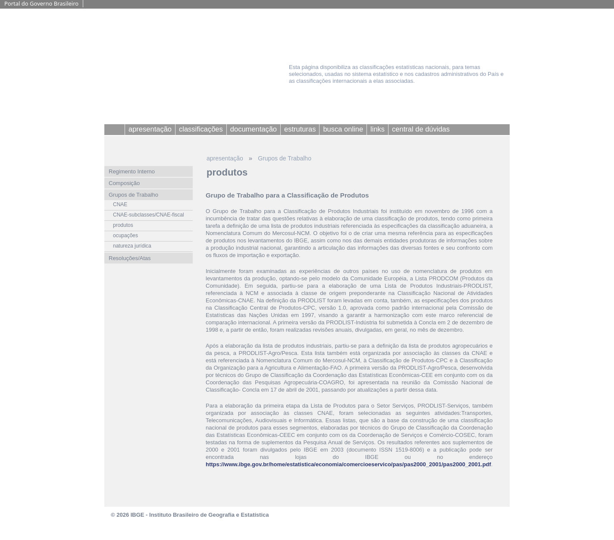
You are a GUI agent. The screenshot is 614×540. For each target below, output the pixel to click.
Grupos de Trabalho (284, 158)
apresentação (225, 158)
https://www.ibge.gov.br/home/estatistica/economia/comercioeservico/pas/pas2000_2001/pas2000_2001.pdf (348, 464)
